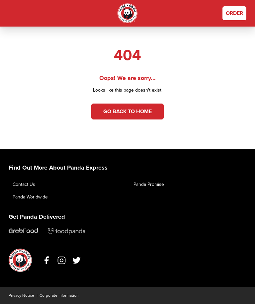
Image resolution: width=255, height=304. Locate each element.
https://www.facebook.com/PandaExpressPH (46, 260)
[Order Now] (234, 13)
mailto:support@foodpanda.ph (66, 231)
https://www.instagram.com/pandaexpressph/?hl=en (61, 260)
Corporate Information (59, 295)
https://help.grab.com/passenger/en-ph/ (23, 231)
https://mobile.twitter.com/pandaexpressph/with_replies (76, 260)
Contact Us (24, 184)
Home (127, 13)
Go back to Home (127, 111)
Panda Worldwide (30, 197)
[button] (14, 13)
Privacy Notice (21, 295)
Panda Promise (148, 184)
